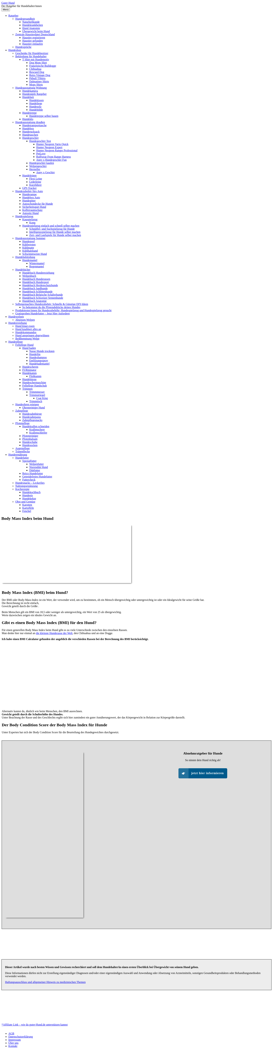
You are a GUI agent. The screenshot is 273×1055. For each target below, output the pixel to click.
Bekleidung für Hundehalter (31, 56)
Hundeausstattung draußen (30, 122)
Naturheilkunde (31, 21)
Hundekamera (30, 90)
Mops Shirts (36, 84)
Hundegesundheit (25, 18)
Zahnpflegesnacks (32, 420)
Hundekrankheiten (32, 25)
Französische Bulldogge (42, 65)
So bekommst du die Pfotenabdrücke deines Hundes (51, 307)
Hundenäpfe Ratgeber (34, 94)
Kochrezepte (22, 489)
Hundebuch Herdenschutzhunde (40, 285)
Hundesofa (35, 106)
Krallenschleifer (38, 432)
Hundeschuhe (29, 442)
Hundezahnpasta (31, 416)
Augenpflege (22, 448)
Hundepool (28, 241)
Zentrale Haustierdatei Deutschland (35, 34)
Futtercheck (29, 479)
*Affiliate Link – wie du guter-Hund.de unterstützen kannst (35, 1024)
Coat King (42, 398)
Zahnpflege (21, 410)
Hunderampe (29, 194)
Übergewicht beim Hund (36, 31)
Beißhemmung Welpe (27, 338)
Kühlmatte (28, 247)
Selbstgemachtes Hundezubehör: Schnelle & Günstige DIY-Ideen (51, 304)
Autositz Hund (30, 213)
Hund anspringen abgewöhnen (32, 335)
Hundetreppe (29, 112)
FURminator (29, 369)
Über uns (13, 1042)
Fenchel (26, 511)
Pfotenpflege (22, 423)
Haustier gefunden (32, 40)
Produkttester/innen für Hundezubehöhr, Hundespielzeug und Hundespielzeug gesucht (63, 310)
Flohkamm (35, 376)
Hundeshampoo (38, 357)
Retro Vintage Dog (39, 75)
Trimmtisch (35, 401)
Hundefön (34, 354)
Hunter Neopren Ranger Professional (56, 150)
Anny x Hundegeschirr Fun (51, 159)
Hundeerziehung (17, 322)
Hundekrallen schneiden (35, 426)
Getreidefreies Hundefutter (37, 476)
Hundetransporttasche (34, 125)
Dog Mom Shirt (38, 62)
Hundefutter (22, 457)
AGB (11, 1033)
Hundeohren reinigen (27, 404)
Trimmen (27, 388)
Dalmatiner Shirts (39, 81)
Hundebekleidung (25, 257)
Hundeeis (27, 495)
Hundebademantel (39, 363)
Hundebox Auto (31, 197)
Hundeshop (14, 50)
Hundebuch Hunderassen (36, 279)
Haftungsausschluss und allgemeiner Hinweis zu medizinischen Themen (45, 982)
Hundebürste (29, 379)
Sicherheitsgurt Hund (34, 206)
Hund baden (29, 347)
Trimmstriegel (37, 395)
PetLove (40, 153)
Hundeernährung (17, 454)
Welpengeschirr (38, 166)
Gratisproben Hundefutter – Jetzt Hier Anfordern (42, 313)
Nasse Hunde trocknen (41, 351)
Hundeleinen (29, 175)
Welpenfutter (36, 464)
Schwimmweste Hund (34, 253)
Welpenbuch (29, 275)
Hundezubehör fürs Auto (29, 191)
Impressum (14, 1039)
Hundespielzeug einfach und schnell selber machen (50, 225)
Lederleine (35, 181)
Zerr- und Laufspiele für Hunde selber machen (55, 235)
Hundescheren (30, 366)
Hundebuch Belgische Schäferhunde (42, 294)
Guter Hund (8, 2)
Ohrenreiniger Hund (33, 407)
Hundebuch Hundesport (35, 282)
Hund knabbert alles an (28, 329)
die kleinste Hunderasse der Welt (54, 633)
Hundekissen (36, 100)
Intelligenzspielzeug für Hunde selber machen (54, 231)
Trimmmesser (37, 391)
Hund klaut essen (24, 326)
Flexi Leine (35, 178)
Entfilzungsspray (38, 360)
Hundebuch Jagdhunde (35, 288)
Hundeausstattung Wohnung (31, 87)
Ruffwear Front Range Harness (53, 156)
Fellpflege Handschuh (34, 385)
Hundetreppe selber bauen (43, 115)
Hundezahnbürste (32, 413)
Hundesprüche (23, 46)
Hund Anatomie (31, 28)
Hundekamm (29, 373)
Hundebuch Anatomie (34, 300)
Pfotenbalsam (29, 438)
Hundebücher (22, 269)
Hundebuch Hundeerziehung (38, 272)
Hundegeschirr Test (40, 141)
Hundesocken (29, 445)
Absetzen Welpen (25, 319)
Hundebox (28, 128)
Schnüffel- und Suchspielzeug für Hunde (52, 228)
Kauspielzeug (29, 219)
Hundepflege (15, 341)
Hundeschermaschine (34, 382)
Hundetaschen (30, 134)
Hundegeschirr (30, 137)
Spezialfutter (29, 460)
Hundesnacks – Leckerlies (30, 482)
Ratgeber (13, 15)
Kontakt (12, 1046)
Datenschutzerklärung (20, 1036)
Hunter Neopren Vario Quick (52, 144)
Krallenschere (37, 429)
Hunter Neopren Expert (49, 147)
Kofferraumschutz (32, 210)
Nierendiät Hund (38, 467)
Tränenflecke (22, 451)
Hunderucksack (31, 131)
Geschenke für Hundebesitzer (31, 53)
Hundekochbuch (31, 492)
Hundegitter (29, 200)
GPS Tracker (29, 188)
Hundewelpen (16, 316)
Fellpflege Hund (24, 344)
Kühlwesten (29, 244)
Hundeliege (35, 103)
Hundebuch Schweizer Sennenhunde (42, 297)
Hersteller (34, 169)
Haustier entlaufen (32, 43)
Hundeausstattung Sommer (30, 238)
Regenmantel (36, 266)
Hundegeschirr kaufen (41, 162)
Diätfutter (34, 470)
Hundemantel (29, 260)
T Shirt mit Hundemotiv (35, 59)
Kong (32, 222)
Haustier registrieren (33, 37)
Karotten (27, 504)
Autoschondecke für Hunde (37, 203)
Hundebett (28, 97)
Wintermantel (36, 263)
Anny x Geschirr (45, 172)
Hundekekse (29, 498)
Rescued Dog (36, 72)
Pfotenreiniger (30, 435)
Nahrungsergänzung (26, 485)
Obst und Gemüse (25, 501)
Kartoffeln (28, 507)
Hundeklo (27, 119)
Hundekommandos (25, 332)
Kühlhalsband (30, 250)
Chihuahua (35, 68)
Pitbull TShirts (37, 78)
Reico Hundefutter (32, 473)
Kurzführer (35, 184)
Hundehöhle (36, 109)
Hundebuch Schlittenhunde (37, 291)
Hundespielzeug (24, 216)
